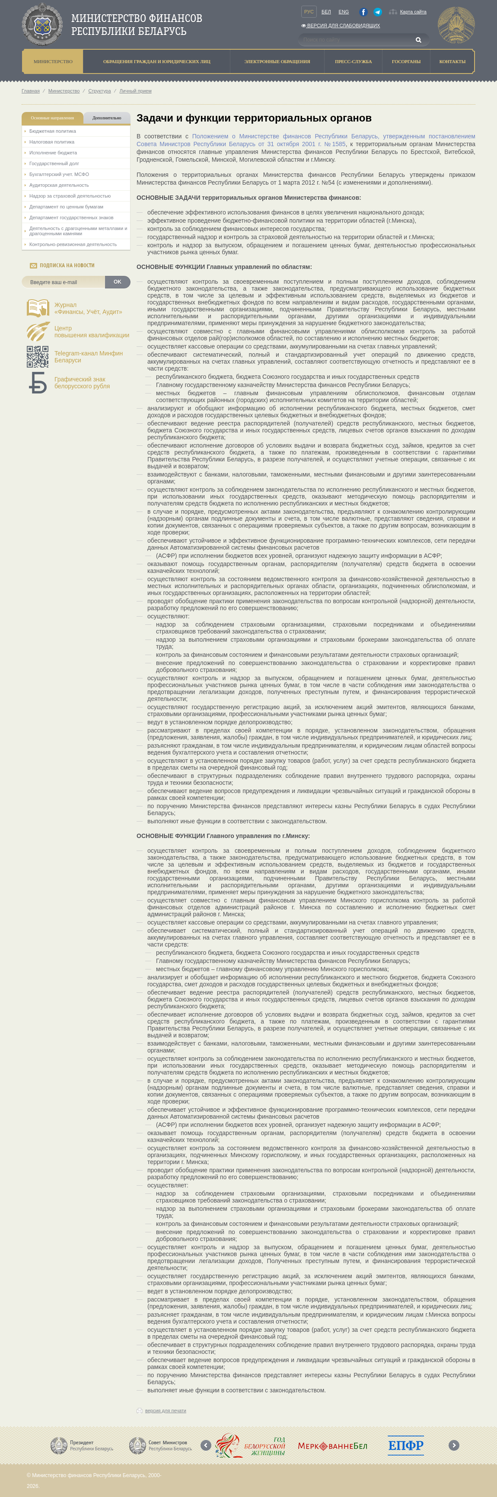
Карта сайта (413, 11)
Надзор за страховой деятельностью (70, 195)
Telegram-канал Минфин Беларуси (88, 357)
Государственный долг (54, 163)
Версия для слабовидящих (340, 25)
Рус (309, 11)
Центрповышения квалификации (91, 332)
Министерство (64, 90)
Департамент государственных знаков (71, 217)
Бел (326, 11)
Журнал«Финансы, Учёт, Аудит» (88, 308)
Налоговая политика (51, 141)
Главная (31, 90)
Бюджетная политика (52, 131)
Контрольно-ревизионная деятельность (73, 244)
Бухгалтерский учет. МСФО (59, 174)
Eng (344, 11)
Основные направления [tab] (52, 117)
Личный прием (136, 90)
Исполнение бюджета (53, 152)
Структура (99, 90)
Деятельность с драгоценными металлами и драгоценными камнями (78, 231)
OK (117, 282)
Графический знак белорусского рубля (82, 383)
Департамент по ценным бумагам (66, 206)
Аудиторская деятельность (59, 185)
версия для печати (165, 1410)
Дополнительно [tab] (106, 117)
